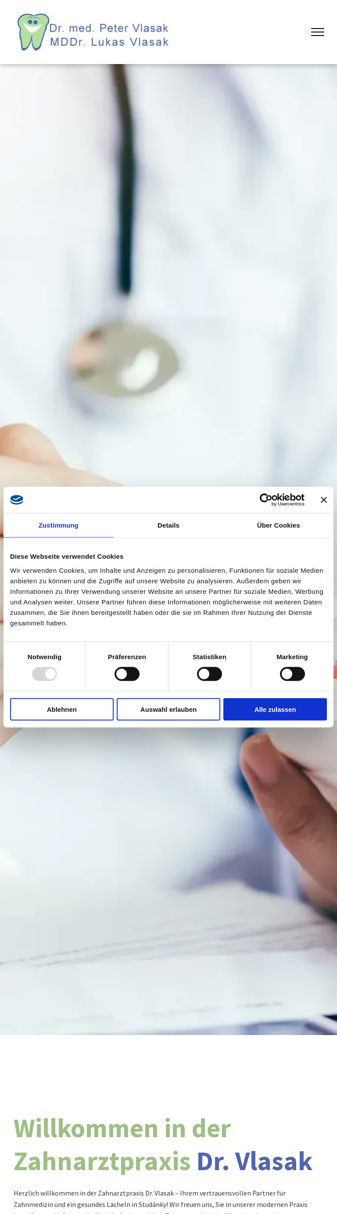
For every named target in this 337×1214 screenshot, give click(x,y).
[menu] (317, 32)
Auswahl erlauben (168, 709)
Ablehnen (62, 709)
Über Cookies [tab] (278, 525)
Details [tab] (168, 525)
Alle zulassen (275, 709)
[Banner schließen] (324, 500)
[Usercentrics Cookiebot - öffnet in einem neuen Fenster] (266, 500)
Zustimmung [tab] (59, 525)
